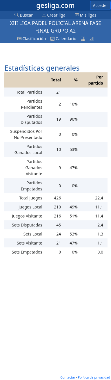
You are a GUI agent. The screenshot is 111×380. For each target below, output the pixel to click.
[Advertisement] (49, 52)
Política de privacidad (94, 377)
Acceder (100, 5)
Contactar (67, 377)
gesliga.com (55, 5)
